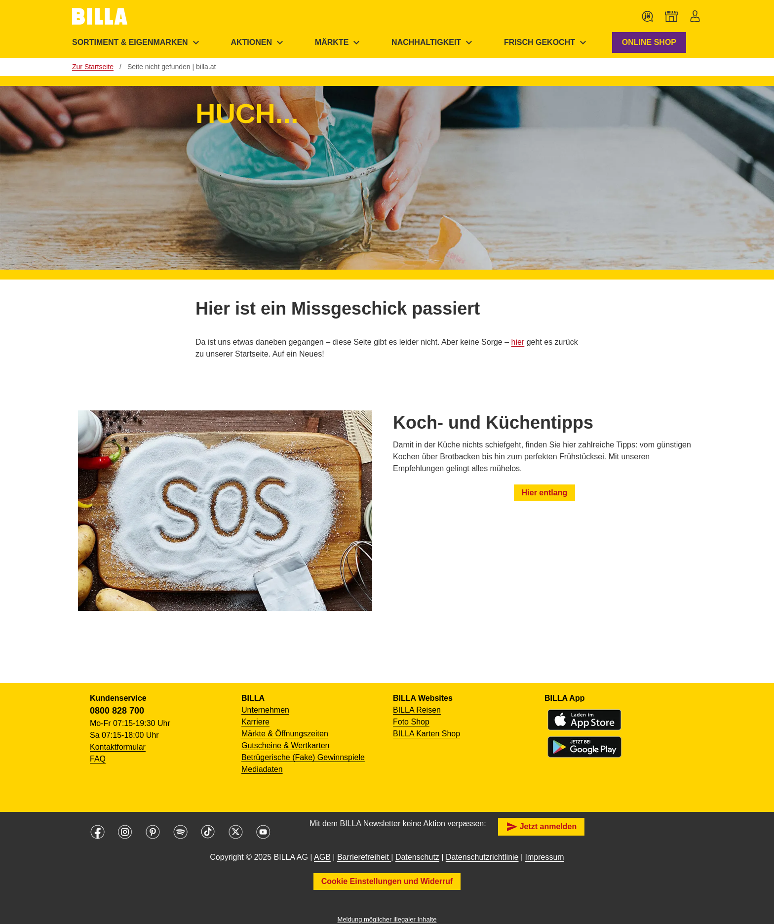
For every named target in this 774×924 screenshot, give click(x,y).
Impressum (544, 857)
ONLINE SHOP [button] (649, 42)
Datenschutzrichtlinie (482, 857)
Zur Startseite (93, 67)
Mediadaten (262, 769)
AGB (322, 857)
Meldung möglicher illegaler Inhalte (387, 919)
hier (518, 342)
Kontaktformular (118, 747)
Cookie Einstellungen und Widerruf (387, 881)
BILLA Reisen (417, 710)
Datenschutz (417, 857)
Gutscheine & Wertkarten (285, 745)
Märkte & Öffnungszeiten (284, 733)
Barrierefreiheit (364, 857)
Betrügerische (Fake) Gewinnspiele (303, 757)
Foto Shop (411, 722)
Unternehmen (265, 710)
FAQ (98, 759)
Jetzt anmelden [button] (541, 827)
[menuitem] (137, 42)
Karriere (255, 722)
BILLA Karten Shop (426, 733)
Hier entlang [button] (544, 492)
